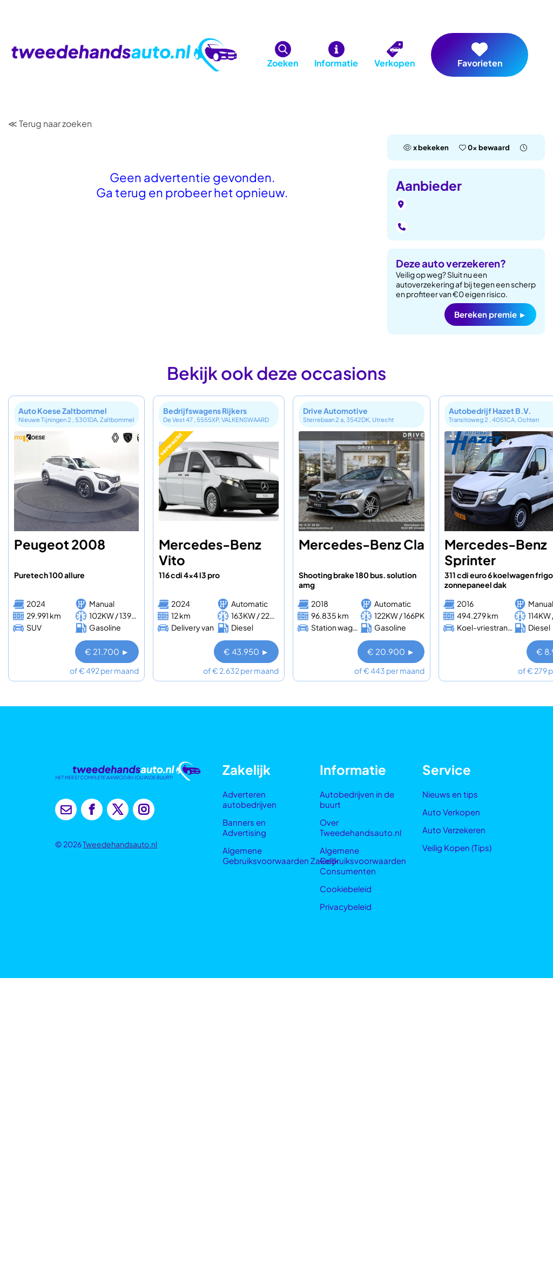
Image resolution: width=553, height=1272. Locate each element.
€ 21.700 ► (107, 651)
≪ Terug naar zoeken (50, 123)
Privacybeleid (346, 906)
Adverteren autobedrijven (249, 799)
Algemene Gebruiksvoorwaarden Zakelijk (280, 855)
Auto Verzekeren (453, 830)
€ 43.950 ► (246, 651)
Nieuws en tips (450, 794)
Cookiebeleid (346, 888)
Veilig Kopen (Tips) (456, 847)
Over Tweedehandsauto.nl (360, 827)
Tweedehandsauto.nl (120, 844)
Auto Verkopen (451, 812)
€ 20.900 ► (391, 651)
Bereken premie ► (490, 314)
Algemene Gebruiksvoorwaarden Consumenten (363, 860)
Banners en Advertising (244, 827)
